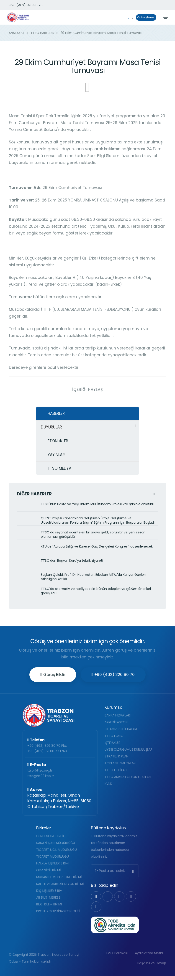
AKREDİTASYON (116, 722)
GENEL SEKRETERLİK (50, 836)
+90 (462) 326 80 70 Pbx (47, 745)
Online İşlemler (145, 17)
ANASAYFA (16, 33)
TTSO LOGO (114, 736)
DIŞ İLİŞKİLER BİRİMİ (49, 890)
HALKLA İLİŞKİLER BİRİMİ (52, 863)
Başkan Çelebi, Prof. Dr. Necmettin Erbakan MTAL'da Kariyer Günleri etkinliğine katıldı (93, 577)
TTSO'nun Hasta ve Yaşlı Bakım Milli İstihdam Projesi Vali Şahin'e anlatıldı (97, 504)
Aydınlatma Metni (149, 953)
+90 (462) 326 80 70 (25, 5)
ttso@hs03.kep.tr (40, 776)
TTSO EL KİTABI (116, 770)
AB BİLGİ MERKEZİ (48, 897)
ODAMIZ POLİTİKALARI (121, 729)
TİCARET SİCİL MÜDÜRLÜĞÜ (56, 849)
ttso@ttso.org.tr (39, 770)
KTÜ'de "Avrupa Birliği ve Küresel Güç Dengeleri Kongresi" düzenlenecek (97, 546)
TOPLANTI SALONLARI (120, 763)
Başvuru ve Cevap (151, 963)
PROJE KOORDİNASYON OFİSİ (58, 911)
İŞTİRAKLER (112, 742)
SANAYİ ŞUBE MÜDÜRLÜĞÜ (55, 843)
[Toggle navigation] (165, 17)
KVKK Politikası (117, 953)
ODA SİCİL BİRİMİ (48, 870)
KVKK (108, 783)
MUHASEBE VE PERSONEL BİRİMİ (59, 877)
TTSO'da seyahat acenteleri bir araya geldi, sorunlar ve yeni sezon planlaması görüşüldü (93, 534)
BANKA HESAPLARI (118, 715)
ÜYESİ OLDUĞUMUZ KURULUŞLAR (128, 749)
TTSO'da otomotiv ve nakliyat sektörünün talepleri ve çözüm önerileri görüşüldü (96, 591)
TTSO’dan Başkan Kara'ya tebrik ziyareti (72, 560)
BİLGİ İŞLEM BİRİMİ (49, 904)
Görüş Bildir (52, 674)
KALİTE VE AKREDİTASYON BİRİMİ (60, 884)
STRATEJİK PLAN (116, 756)
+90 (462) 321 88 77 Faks (47, 751)
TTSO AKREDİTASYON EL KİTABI (128, 777)
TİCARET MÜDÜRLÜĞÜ (52, 856)
